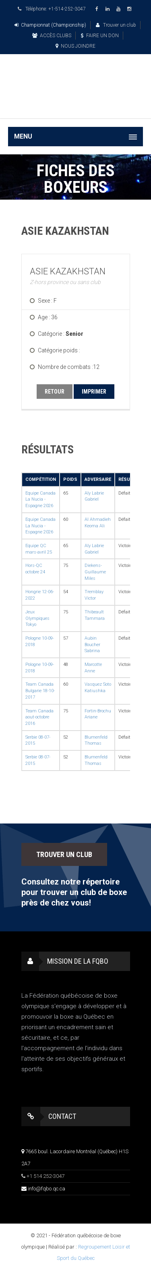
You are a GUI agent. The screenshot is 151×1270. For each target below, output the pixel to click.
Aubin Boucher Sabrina (92, 644)
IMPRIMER (94, 391)
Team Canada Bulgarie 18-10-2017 (40, 690)
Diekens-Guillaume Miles (95, 572)
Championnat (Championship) (50, 25)
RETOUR (54, 391)
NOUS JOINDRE (75, 46)
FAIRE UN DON (100, 35)
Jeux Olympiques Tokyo (37, 618)
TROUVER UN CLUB (64, 854)
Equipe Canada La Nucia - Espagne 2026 (40, 499)
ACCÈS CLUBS (51, 35)
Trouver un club (116, 25)
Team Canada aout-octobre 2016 (39, 717)
